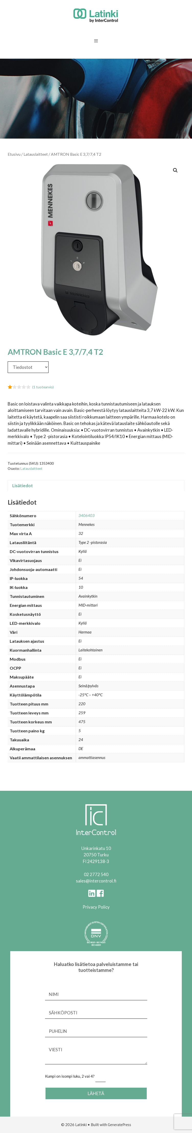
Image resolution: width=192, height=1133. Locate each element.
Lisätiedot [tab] (22, 485)
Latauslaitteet (36, 154)
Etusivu (14, 154)
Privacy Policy (96, 907)
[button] (175, 170)
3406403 (86, 515)
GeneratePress (119, 1124)
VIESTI (96, 1054)
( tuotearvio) (43, 387)
